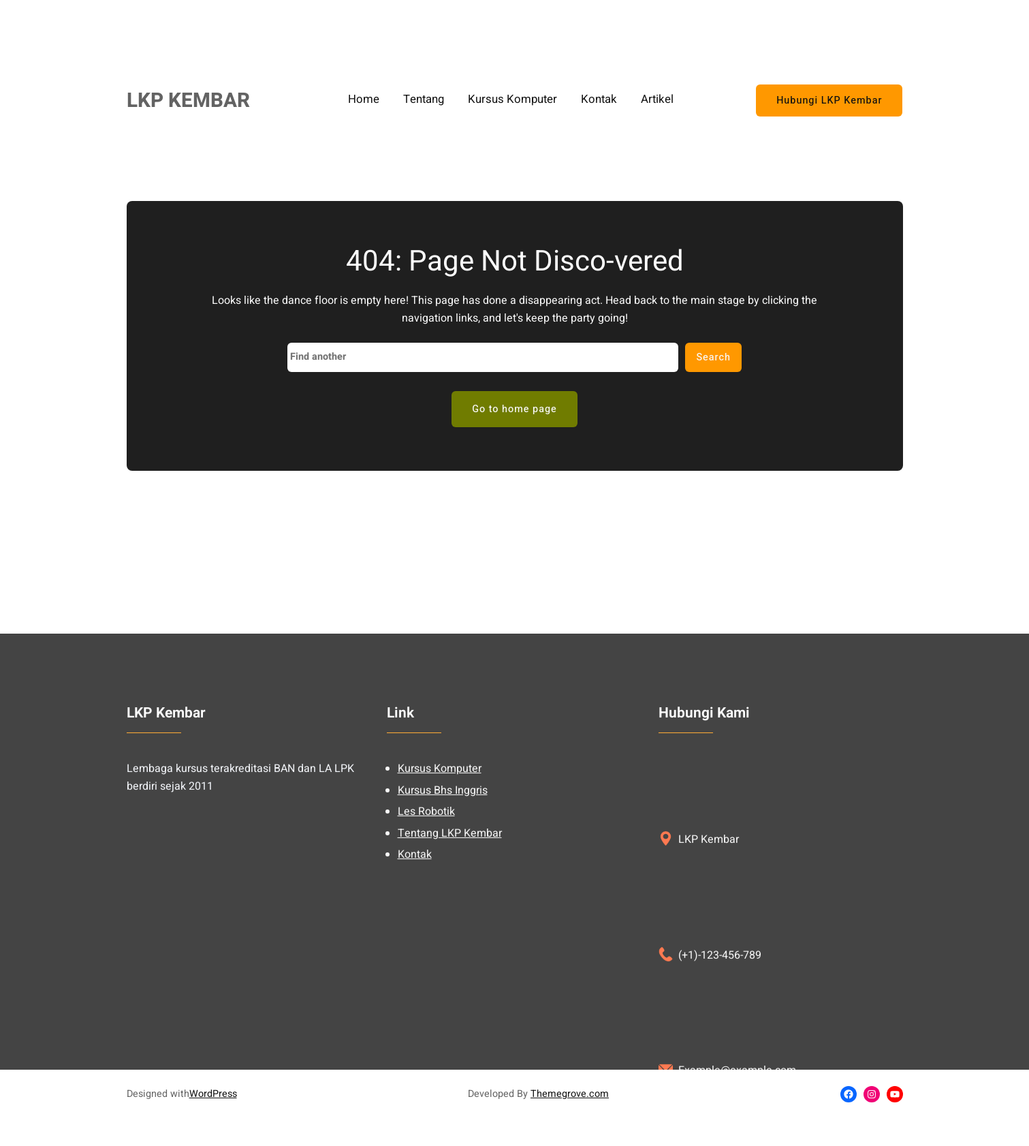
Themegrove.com (570, 1094)
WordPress (213, 1094)
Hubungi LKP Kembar (829, 100)
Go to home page (514, 409)
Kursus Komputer (439, 938)
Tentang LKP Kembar (450, 1003)
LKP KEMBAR (188, 100)
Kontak (415, 1024)
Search (713, 357)
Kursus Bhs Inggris (443, 960)
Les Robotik (426, 981)
